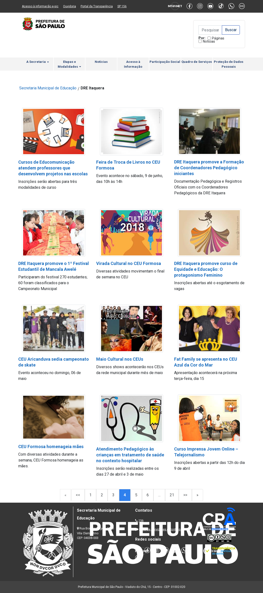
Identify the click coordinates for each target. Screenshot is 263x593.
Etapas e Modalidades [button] (69, 64)
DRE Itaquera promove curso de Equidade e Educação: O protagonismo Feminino (205, 269)
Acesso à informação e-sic (40, 6)
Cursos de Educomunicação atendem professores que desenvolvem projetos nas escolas (53, 168)
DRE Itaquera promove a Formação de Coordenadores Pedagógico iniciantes (209, 167)
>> (185, 495)
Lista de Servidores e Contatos (160, 529)
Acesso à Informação (133, 64)
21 (172, 495)
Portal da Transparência (97, 6)
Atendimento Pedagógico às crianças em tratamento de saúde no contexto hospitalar (130, 454)
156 (140, 520)
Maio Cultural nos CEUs (119, 359)
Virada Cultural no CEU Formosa (128, 263)
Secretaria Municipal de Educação (47, 88)
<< (78, 495)
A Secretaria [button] (37, 62)
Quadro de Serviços (196, 62)
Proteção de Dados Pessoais (228, 64)
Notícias (209, 41)
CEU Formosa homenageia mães (51, 446)
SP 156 (122, 6)
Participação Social (165, 62)
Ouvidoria (69, 6)
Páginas (218, 38)
